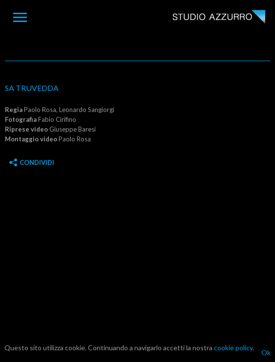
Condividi (31, 162)
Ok (266, 352)
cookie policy (233, 347)
